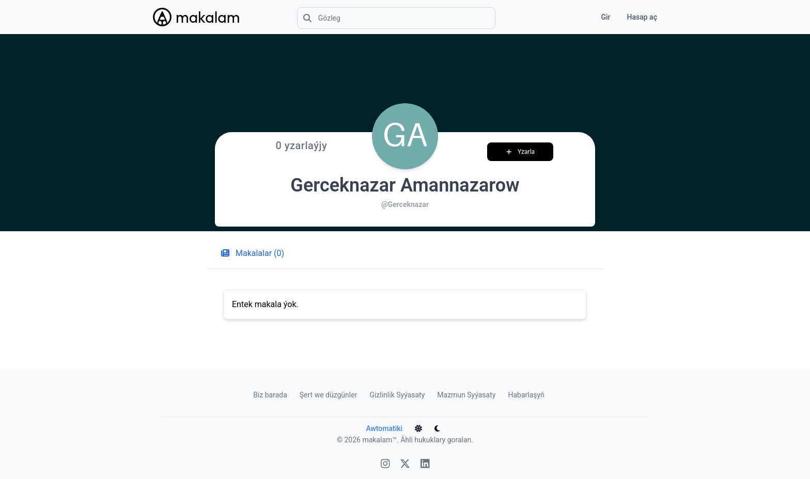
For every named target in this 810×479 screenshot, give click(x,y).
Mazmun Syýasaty (466, 395)
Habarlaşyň (526, 395)
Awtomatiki (390, 428)
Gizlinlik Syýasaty (397, 395)
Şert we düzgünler (328, 395)
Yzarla (523, 151)
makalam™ (379, 440)
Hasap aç (642, 17)
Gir (605, 17)
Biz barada (270, 395)
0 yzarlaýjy (301, 145)
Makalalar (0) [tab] (249, 253)
